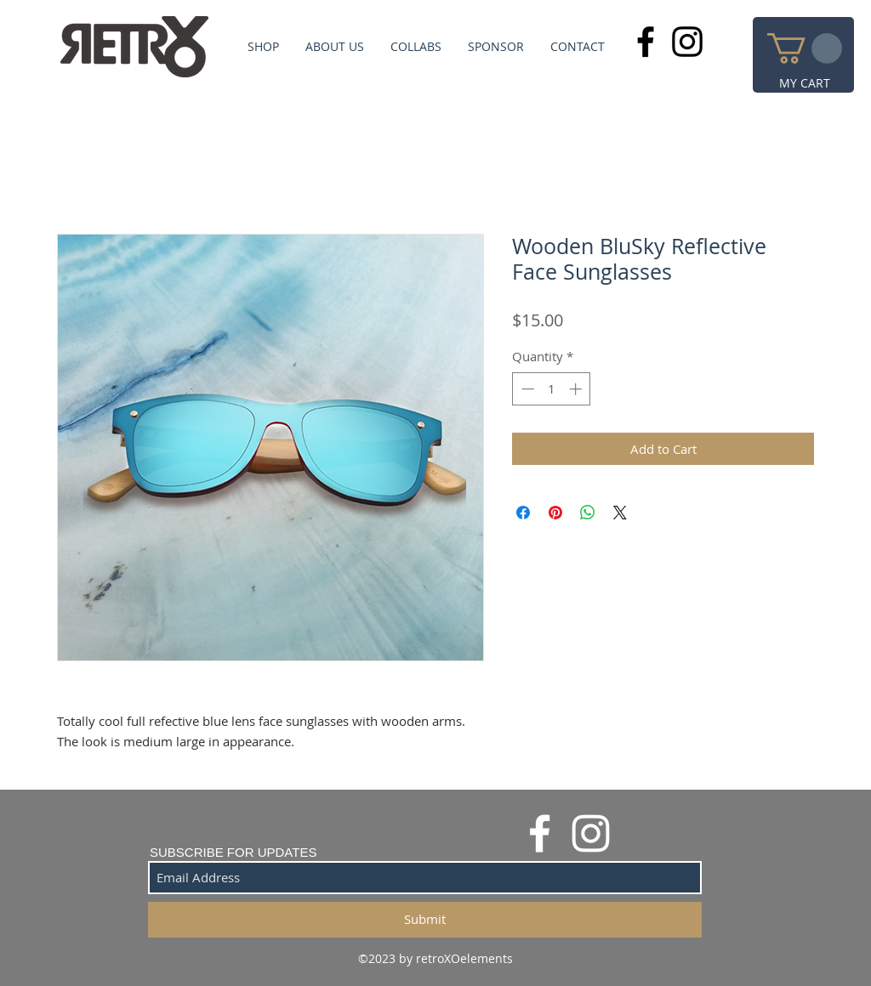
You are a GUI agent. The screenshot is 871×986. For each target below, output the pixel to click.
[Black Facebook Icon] (645, 41)
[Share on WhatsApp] (588, 512)
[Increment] (577, 389)
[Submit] (425, 920)
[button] (804, 48)
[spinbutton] (552, 389)
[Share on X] (620, 512)
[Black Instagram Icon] (687, 41)
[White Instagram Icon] (591, 833)
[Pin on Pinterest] (555, 512)
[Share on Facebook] (523, 512)
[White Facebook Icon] (540, 833)
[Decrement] (526, 389)
